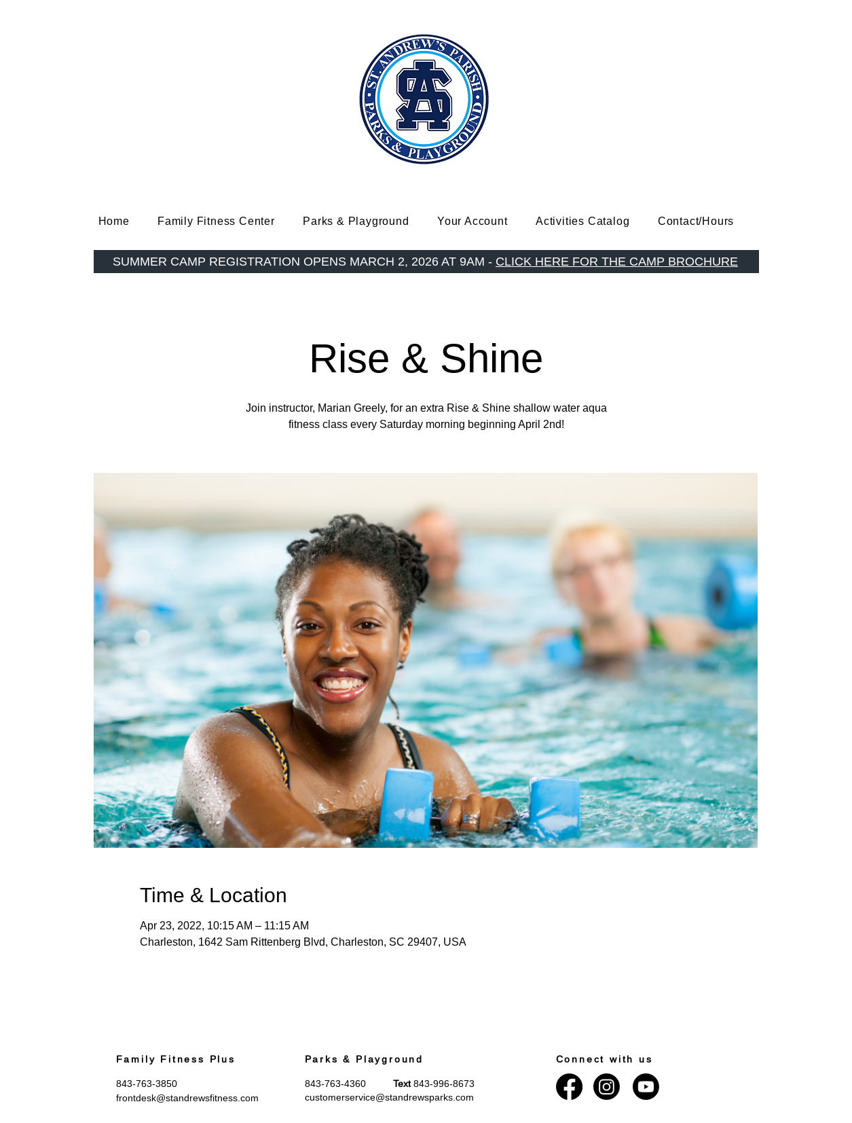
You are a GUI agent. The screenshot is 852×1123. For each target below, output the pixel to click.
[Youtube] (646, 1086)
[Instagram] (606, 1086)
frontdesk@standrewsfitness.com (187, 1097)
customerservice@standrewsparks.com (389, 1097)
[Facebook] (569, 1086)
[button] (226, 221)
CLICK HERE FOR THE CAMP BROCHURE (617, 261)
